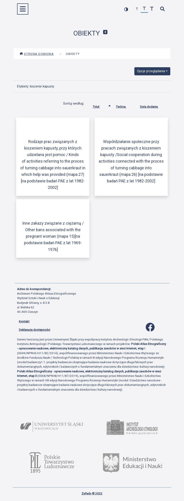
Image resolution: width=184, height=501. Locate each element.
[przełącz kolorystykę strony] (126, 9)
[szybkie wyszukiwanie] (162, 9)
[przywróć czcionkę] (144, 9)
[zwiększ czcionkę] (151, 9)
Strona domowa (37, 54)
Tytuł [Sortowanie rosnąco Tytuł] (100, 105)
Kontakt (24, 321)
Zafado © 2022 (92, 493)
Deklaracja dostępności (34, 329)
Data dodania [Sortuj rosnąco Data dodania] (152, 105)
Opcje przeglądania (151, 71)
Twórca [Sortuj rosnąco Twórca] (124, 105)
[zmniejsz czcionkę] (137, 9)
